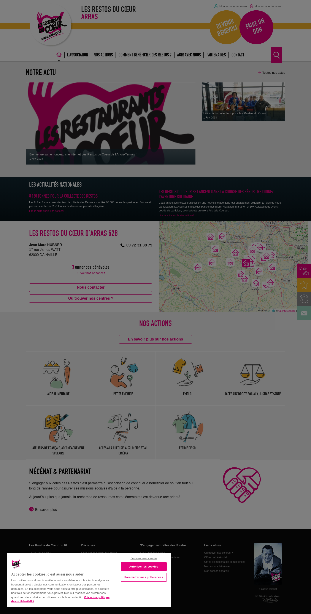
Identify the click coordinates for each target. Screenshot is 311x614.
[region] (89, 579)
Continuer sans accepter (143, 558)
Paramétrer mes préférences (143, 577)
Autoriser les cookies (143, 566)
